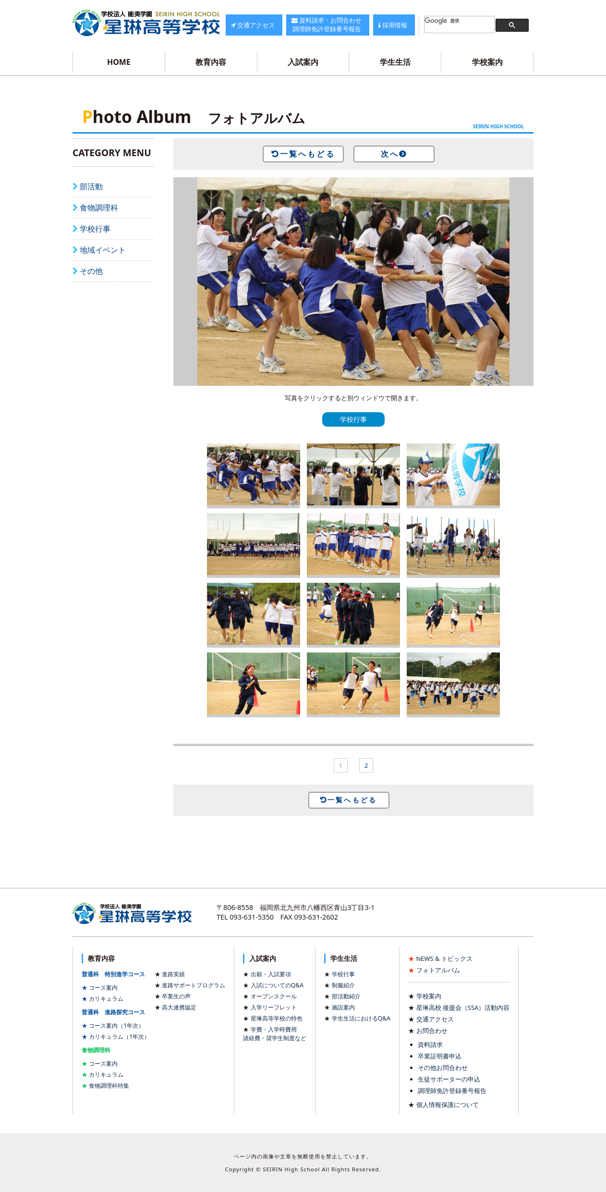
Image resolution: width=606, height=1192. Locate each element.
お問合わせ (432, 1030)
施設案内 (343, 1007)
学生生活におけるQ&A (361, 1018)
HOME (119, 62)
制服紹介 (343, 985)
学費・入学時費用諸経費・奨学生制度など (274, 1033)
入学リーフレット (274, 1007)
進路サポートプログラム (193, 985)
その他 (91, 271)
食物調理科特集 (109, 1085)
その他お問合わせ (443, 1067)
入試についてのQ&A (277, 985)
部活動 (91, 186)
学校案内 (487, 62)
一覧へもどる (307, 154)
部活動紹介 (346, 996)
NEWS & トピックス (444, 958)
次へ (390, 154)
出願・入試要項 (271, 974)
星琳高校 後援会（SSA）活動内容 (463, 1007)
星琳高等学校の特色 (277, 1018)
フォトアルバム (438, 970)
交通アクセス (435, 1019)
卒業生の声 (176, 996)
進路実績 (173, 974)
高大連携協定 (179, 1007)
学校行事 (95, 228)
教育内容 (210, 62)
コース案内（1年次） (116, 1025)
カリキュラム (106, 999)
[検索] (459, 20)
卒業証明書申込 (439, 1056)
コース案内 (103, 987)
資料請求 (430, 1044)
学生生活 (395, 62)
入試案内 (303, 62)
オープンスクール (274, 996)
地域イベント (103, 250)
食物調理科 (99, 207)
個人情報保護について (447, 1104)
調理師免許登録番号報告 (452, 1090)
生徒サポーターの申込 (449, 1079)
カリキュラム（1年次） (119, 1036)
